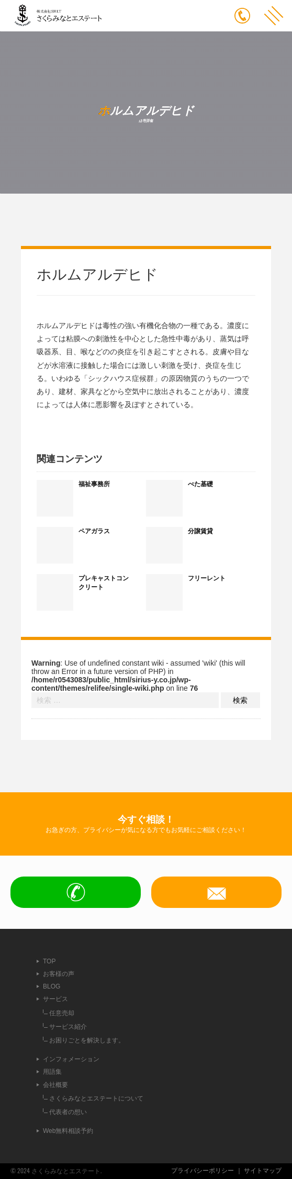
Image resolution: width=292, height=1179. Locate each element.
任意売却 (61, 1013)
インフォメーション (71, 1059)
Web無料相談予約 (68, 1131)
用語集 (52, 1071)
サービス (55, 999)
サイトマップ (263, 1170)
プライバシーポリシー (202, 1170)
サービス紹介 (68, 1026)
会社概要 (55, 1084)
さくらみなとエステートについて (96, 1098)
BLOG (51, 986)
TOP (49, 961)
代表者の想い (68, 1112)
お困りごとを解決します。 (87, 1040)
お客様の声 (58, 974)
